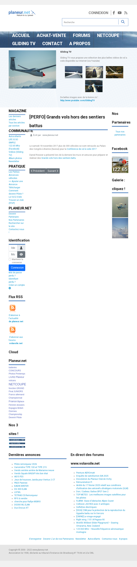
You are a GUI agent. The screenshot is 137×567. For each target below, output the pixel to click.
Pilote (19, 417)
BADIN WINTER (21, 486)
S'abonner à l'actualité (16, 318)
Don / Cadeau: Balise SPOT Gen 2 (92, 491)
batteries (13, 367)
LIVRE (12, 377)
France (13, 401)
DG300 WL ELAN (22, 504)
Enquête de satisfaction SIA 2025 (92, 476)
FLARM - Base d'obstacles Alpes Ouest (95, 501)
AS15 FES (18, 476)
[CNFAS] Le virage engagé (88, 516)
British (20, 408)
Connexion (98, 13)
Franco (12, 394)
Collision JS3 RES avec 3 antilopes (92, 504)
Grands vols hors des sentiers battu (58, 158)
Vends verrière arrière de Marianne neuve (34, 470)
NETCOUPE (17, 384)
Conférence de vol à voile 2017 (82, 149)
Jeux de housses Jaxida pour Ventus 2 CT (34, 480)
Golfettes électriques (86, 507)
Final (11, 391)
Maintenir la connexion (17, 261)
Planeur (20, 377)
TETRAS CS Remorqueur (26, 495)
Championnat (15, 397)
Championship (15, 414)
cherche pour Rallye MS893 (27, 501)
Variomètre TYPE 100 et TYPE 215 (30, 467)
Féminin (12, 405)
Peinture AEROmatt (85, 473)
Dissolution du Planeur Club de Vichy (94, 479)
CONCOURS (15, 370)
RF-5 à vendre (20, 498)
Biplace (20, 401)
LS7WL (17, 492)
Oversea (13, 411)
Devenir (12, 417)
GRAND (20, 388)
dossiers (21, 405)
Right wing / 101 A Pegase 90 (90, 519)
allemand (20, 394)
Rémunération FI (84, 482)
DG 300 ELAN (20, 489)
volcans (12, 380)
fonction (12, 388)
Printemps (20, 374)
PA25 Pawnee (20, 483)
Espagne (13, 408)
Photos (12, 374)
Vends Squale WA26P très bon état (31, 473)
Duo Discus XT (21, 508)
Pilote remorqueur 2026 (25, 464)
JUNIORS (18, 391)
